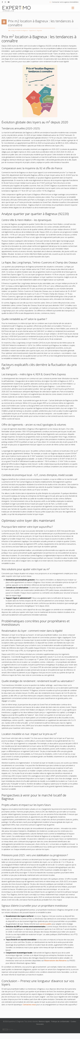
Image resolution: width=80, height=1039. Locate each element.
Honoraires (40, 1024)
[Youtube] (8, 2)
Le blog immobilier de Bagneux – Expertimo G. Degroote (26, 30)
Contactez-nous (29, 1004)
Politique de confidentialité (60, 1021)
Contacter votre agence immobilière (65, 2)
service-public (45, 924)
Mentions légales (44, 1021)
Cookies (73, 1021)
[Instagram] (5, 2)
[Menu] (73, 8)
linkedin (15, 1030)
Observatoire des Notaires (55, 960)
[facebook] (2, 2)
